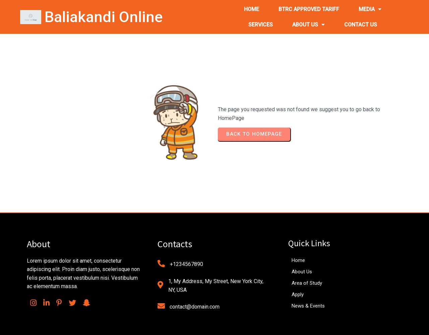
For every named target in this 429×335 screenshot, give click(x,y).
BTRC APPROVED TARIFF (309, 9)
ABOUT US (308, 24)
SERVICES (260, 24)
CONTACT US (360, 24)
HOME (251, 9)
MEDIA (370, 9)
